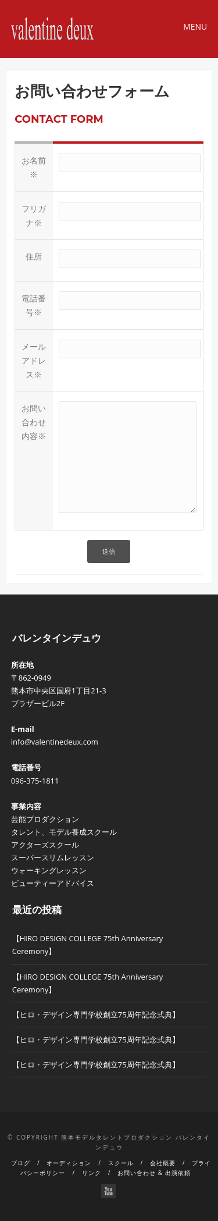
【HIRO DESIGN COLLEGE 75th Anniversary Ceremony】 (87, 944)
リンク (91, 1173)
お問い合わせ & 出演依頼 (153, 1173)
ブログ (20, 1163)
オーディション (69, 1163)
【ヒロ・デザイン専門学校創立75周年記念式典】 (96, 1014)
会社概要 (163, 1163)
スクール (121, 1163)
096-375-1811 (35, 780)
